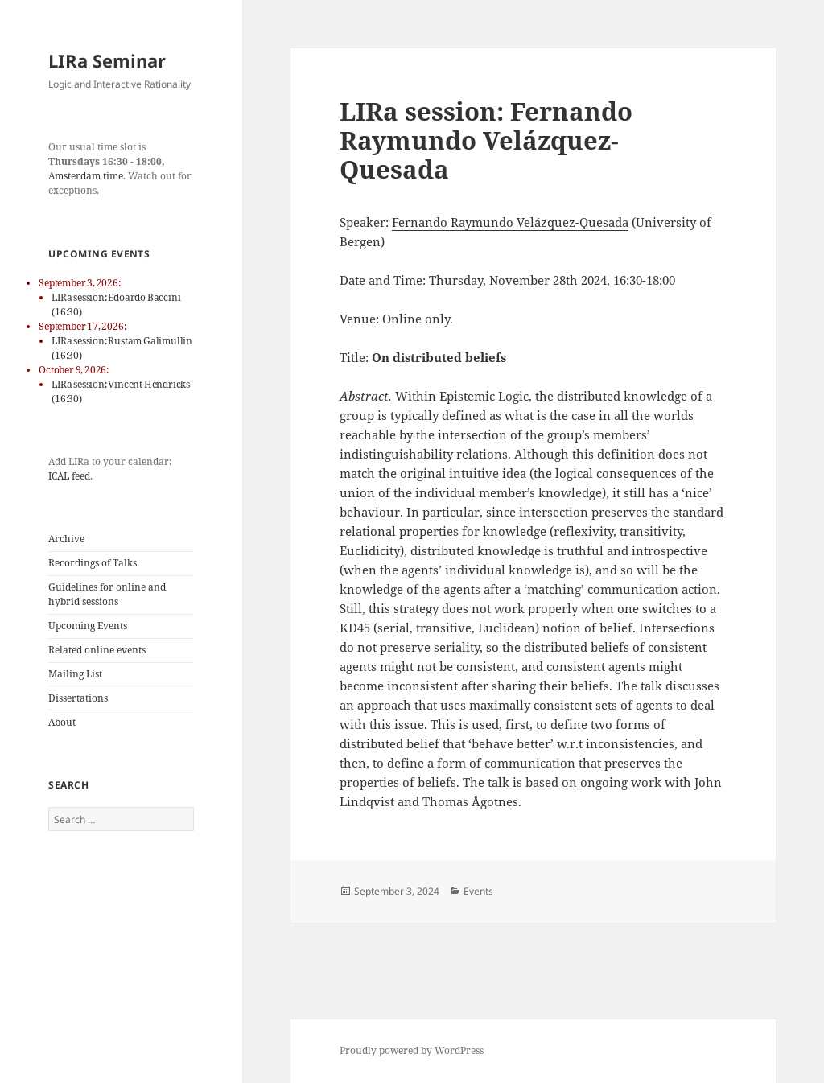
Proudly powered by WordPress (412, 1050)
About (62, 722)
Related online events (97, 650)
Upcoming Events (87, 625)
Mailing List (75, 674)
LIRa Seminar (107, 60)
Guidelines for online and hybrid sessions (107, 594)
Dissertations (78, 698)
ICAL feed (69, 476)
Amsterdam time (85, 176)
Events (478, 891)
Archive (66, 539)
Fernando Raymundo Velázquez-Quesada (510, 222)
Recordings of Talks (92, 563)
